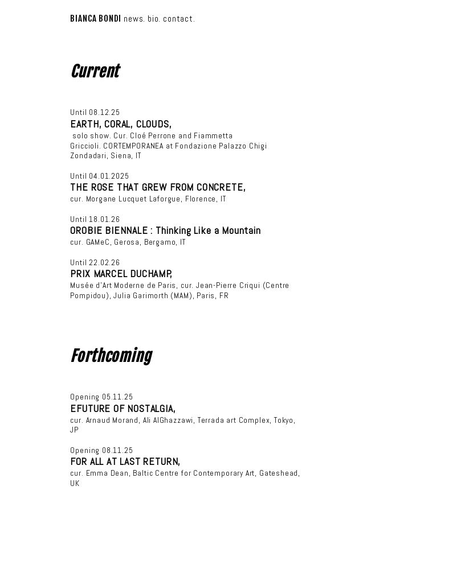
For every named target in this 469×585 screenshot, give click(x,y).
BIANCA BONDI (95, 18)
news (133, 18)
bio (153, 18)
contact (178, 18)
